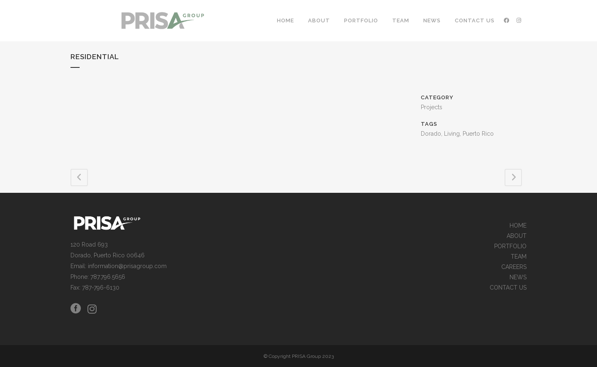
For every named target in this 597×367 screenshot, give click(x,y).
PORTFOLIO (510, 246)
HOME (518, 226)
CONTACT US (508, 288)
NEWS (518, 277)
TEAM (519, 257)
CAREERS (514, 267)
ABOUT (517, 236)
